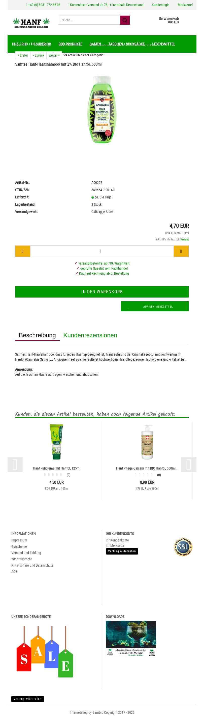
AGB (14, 572)
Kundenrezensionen (90, 335)
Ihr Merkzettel (115, 546)
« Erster (23, 56)
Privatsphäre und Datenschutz (32, 566)
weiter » (54, 56)
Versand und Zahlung (26, 553)
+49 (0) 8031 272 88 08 (43, 5)
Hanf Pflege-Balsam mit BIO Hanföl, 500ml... (147, 469)
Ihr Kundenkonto (117, 540)
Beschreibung (37, 335)
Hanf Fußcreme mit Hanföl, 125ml (56, 469)
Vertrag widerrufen (28, 699)
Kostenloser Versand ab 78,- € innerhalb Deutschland (106, 5)
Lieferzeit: (22, 197)
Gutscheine (19, 547)
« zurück (38, 56)
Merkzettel (185, 5)
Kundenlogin (160, 5)
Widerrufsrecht (21, 559)
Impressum (19, 540)
